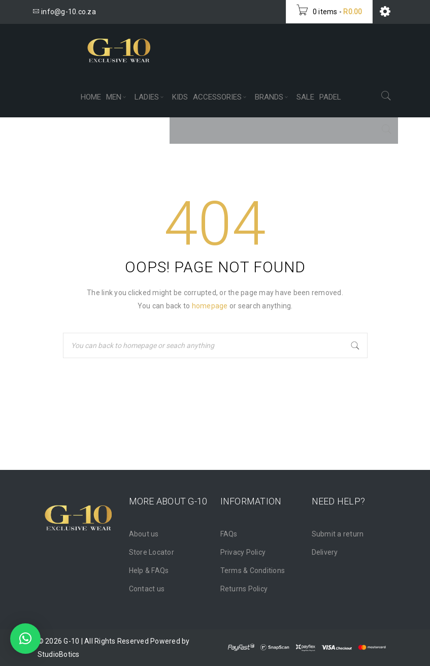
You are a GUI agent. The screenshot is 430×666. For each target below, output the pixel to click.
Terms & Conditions (252, 570)
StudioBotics (59, 654)
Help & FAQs (149, 570)
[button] (25, 638)
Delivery (325, 552)
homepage (210, 306)
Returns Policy (244, 589)
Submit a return (338, 534)
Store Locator (151, 552)
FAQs (229, 534)
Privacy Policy (243, 552)
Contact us (147, 589)
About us (144, 534)
